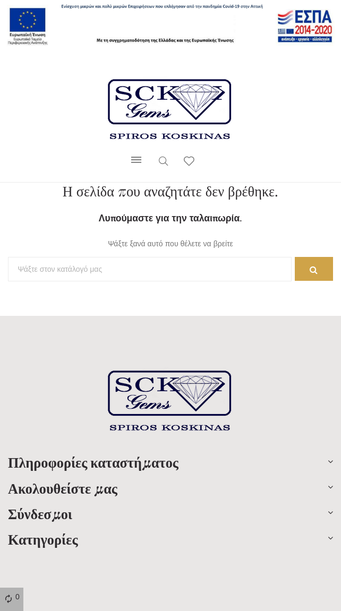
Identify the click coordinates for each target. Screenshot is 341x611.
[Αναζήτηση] (150, 269)
